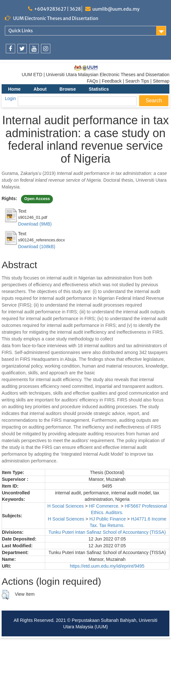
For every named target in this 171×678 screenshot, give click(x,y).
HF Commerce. (104, 506)
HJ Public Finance (107, 518)
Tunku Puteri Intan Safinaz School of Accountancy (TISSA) (107, 532)
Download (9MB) (35, 224)
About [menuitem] (40, 89)
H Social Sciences (65, 506)
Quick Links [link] (20, 31)
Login (10, 98)
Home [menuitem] (14, 89)
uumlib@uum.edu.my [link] (115, 9)
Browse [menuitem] (67, 89)
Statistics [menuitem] (99, 89)
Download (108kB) (36, 246)
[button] (5, 595)
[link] (10, 48)
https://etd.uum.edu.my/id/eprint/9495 (107, 566)
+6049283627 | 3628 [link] (57, 9)
